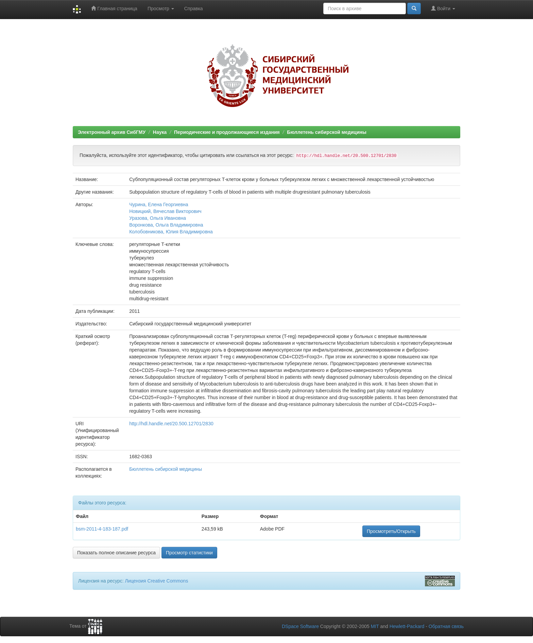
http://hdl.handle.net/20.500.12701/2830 (171, 423)
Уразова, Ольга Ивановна (157, 218)
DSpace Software (300, 626)
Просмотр (161, 8)
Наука (160, 132)
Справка (193, 8)
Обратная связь (446, 626)
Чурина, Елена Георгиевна (158, 204)
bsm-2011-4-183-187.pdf (102, 529)
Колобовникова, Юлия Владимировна (171, 231)
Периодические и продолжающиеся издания (227, 132)
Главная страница (114, 8)
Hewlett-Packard (407, 626)
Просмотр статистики (189, 552)
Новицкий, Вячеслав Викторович (165, 211)
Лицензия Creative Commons (156, 581)
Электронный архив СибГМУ (111, 132)
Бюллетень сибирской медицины (326, 132)
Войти (443, 8)
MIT (375, 626)
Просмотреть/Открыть (391, 531)
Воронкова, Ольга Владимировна (166, 225)
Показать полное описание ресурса (116, 552)
